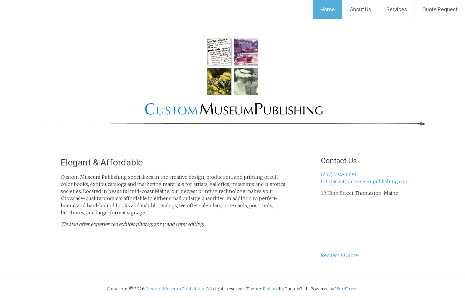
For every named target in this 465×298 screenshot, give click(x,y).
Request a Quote (339, 255)
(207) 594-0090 (338, 174)
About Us (360, 9)
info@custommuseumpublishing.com (365, 181)
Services (396, 9)
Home (327, 9)
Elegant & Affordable (102, 162)
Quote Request (440, 9)
